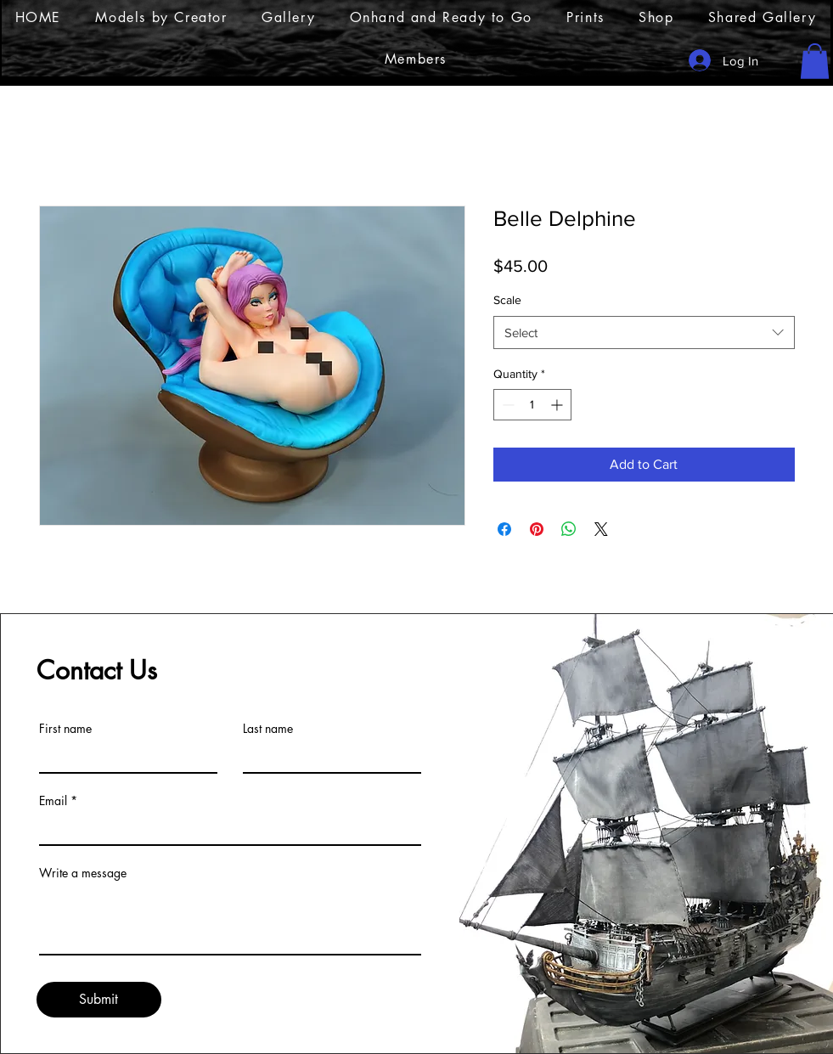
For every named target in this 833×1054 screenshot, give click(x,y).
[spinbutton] (532, 405)
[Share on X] (601, 529)
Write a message (83, 873)
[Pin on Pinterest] (536, 529)
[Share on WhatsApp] (569, 529)
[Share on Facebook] (504, 529)
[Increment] (558, 405)
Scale (507, 300)
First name (65, 729)
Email (53, 801)
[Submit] (99, 999)
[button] (815, 61)
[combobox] (644, 332)
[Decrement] (506, 405)
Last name (268, 729)
